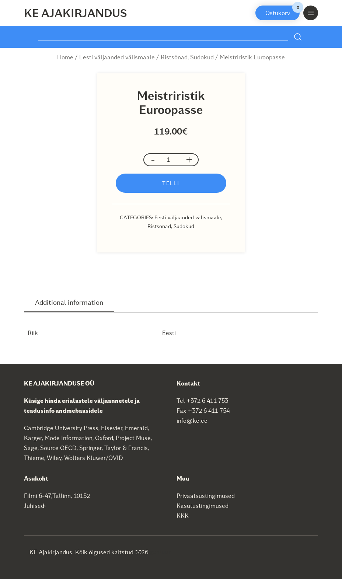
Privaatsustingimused (206, 495)
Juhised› (35, 505)
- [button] (153, 159)
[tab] (69, 302)
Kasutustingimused (202, 505)
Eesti (169, 332)
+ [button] (189, 159)
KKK (183, 515)
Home (65, 56)
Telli (170, 183)
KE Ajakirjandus (75, 12)
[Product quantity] (171, 159)
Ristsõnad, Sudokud (187, 56)
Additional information (69, 302)
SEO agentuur (152, 551)
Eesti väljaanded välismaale (117, 56)
